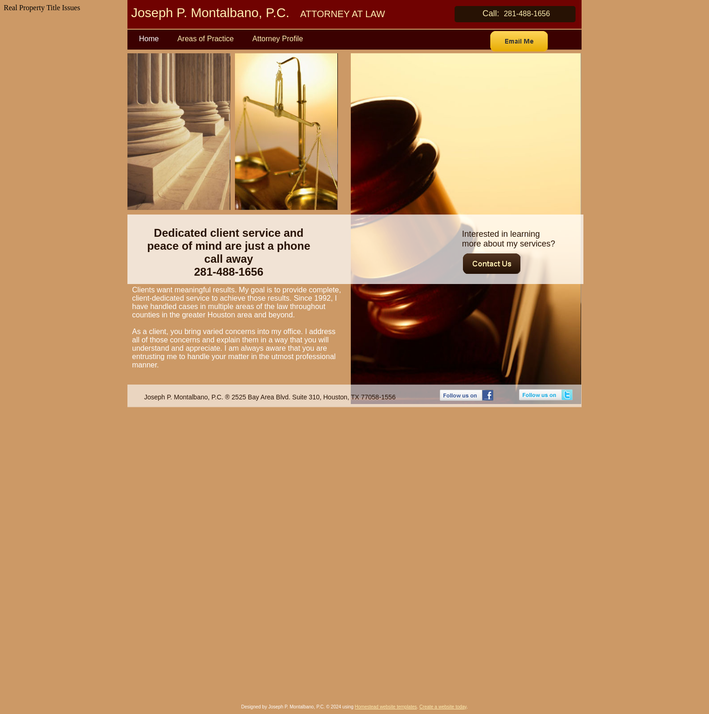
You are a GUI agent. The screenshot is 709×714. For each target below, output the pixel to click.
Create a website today (443, 706)
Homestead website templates (386, 706)
